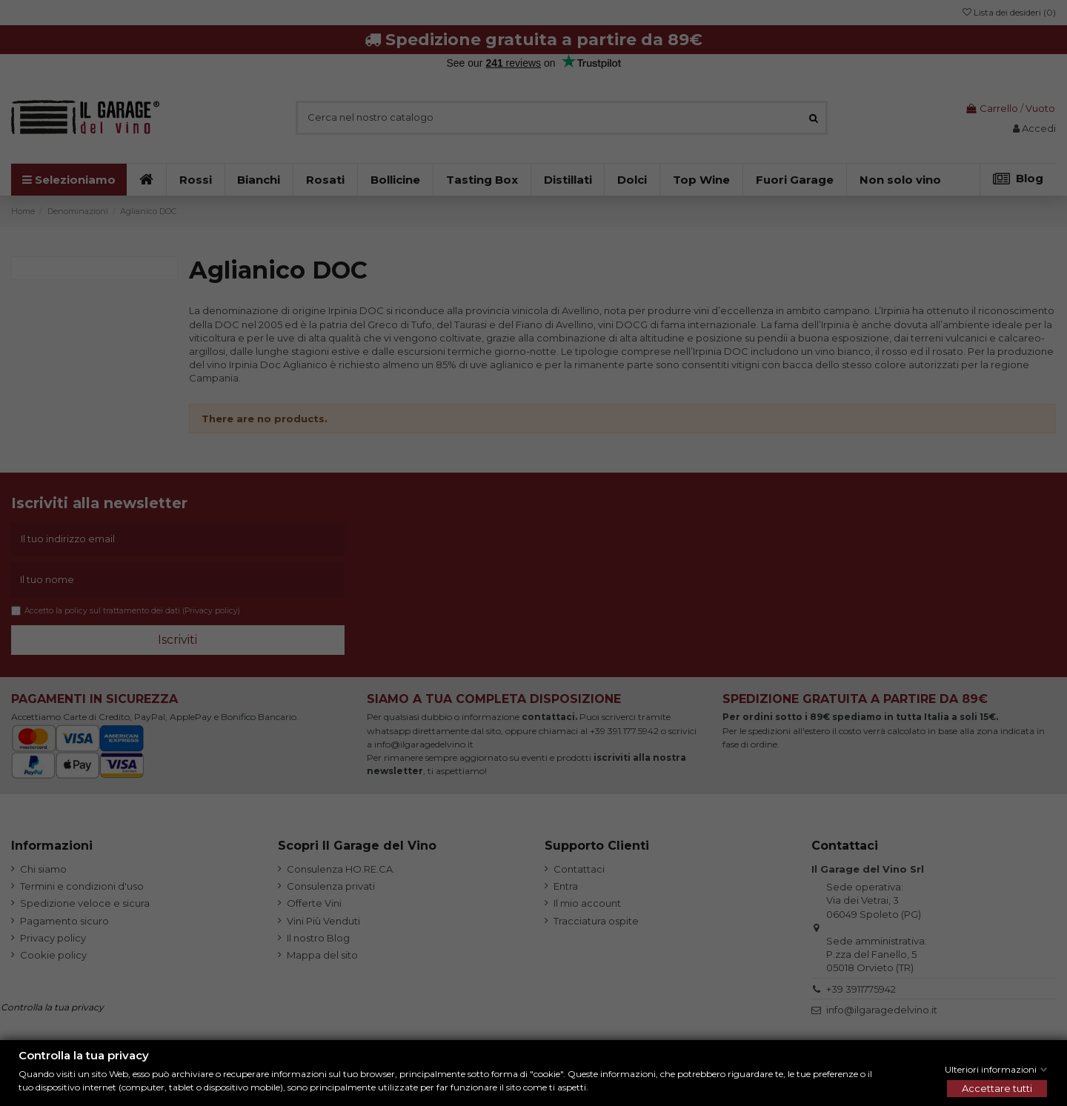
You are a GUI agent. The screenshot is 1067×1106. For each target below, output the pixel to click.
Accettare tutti (997, 1088)
